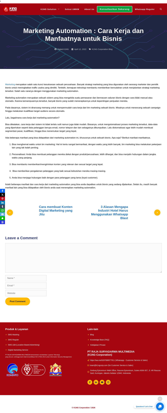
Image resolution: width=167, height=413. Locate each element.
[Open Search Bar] (160, 9)
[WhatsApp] (2, 210)
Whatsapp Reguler (145, 9)
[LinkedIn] (2, 203)
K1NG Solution (51, 9)
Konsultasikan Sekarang (114, 9)
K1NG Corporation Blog (102, 49)
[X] (2, 195)
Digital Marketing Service (18, 350)
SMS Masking (13, 335)
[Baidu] (2, 222)
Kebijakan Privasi (97, 345)
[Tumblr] (2, 206)
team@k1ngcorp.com (99, 365)
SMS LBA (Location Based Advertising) (24, 345)
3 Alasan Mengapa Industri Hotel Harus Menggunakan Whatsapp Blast (109, 212)
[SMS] (2, 218)
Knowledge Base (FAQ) (99, 340)
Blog (92, 335)
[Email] (2, 214)
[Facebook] (2, 191)
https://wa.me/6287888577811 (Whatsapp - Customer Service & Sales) (119, 360)
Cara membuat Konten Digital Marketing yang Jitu (55, 210)
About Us (89, 9)
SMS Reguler (13, 340)
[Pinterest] (2, 199)
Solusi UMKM (72, 9)
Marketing (10, 84)
